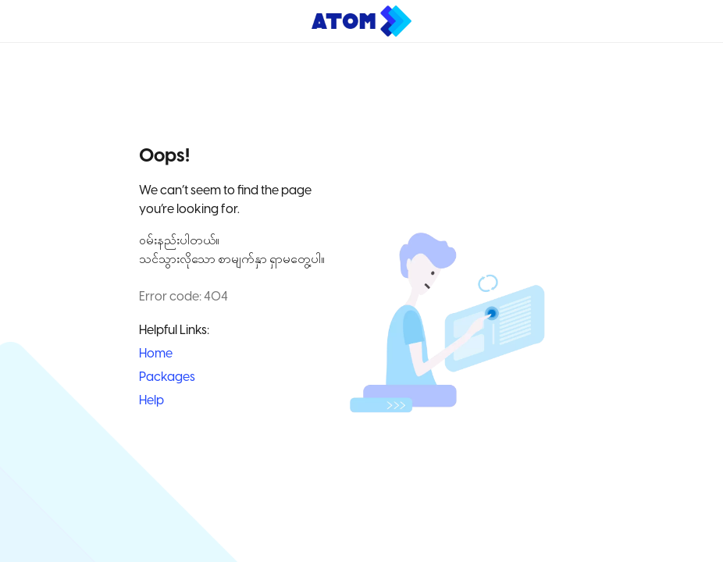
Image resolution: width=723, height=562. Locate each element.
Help (151, 400)
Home (156, 354)
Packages (167, 377)
